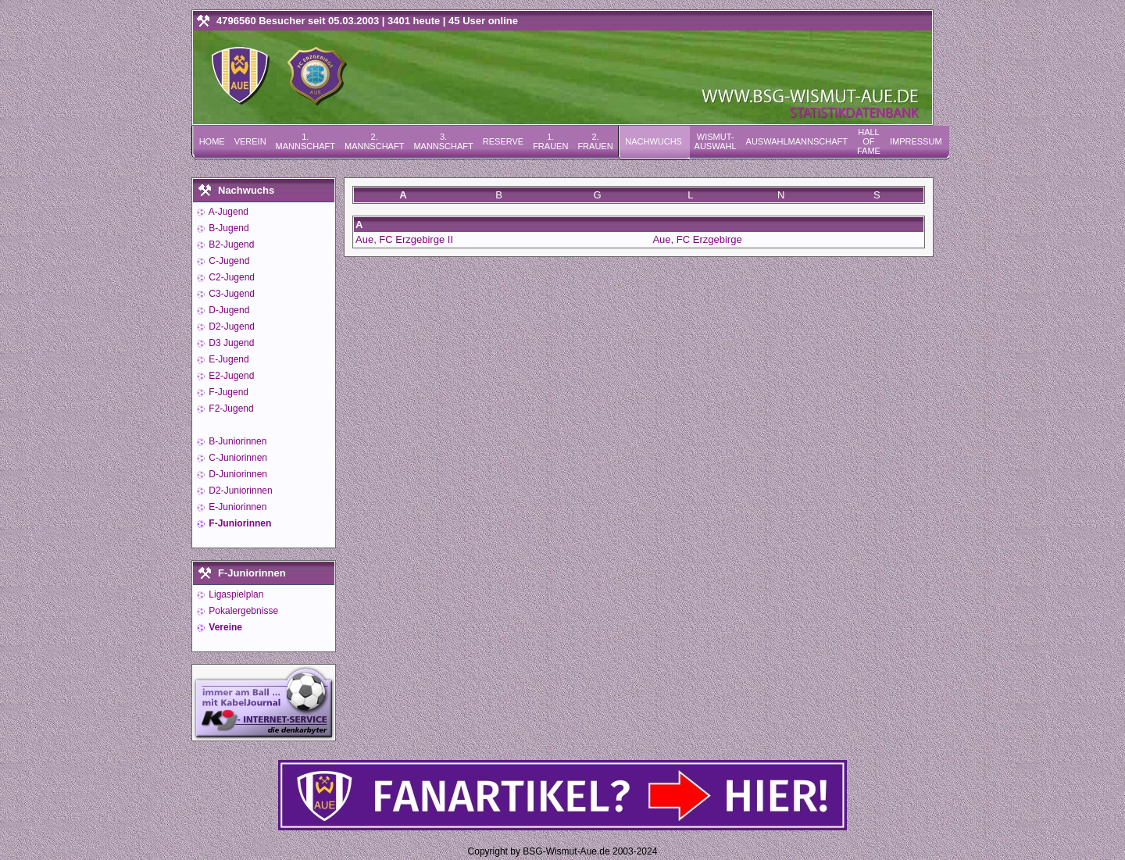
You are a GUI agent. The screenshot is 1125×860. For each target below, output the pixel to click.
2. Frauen (594, 141)
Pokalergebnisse (242, 610)
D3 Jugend (230, 342)
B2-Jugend (230, 244)
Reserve (503, 141)
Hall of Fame (868, 141)
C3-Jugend (230, 293)
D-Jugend (227, 310)
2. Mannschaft (374, 141)
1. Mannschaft (305, 141)
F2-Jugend (230, 408)
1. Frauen (550, 141)
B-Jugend (227, 228)
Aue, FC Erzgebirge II (404, 239)
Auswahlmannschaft (797, 141)
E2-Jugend (230, 375)
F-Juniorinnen (238, 523)
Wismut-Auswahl (716, 141)
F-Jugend (227, 392)
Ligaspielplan (234, 594)
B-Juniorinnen (236, 441)
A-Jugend (227, 211)
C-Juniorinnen (236, 457)
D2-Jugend (230, 326)
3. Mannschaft (443, 141)
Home (212, 141)
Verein (250, 141)
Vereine (224, 627)
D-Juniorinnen (236, 474)
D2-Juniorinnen (239, 490)
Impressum (916, 141)
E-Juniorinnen (236, 506)
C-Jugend (227, 260)
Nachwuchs (653, 141)
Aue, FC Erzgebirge (696, 239)
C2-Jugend (230, 277)
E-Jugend (227, 359)
